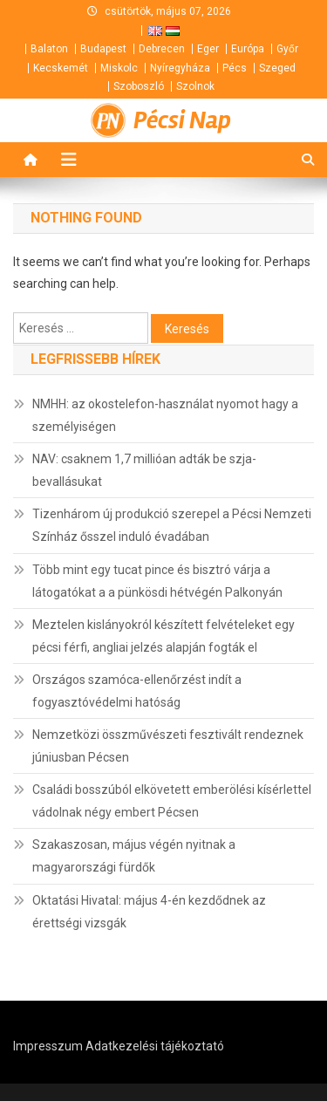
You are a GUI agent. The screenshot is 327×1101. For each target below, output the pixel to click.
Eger (208, 49)
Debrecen (162, 49)
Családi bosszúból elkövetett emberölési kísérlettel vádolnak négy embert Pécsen (171, 801)
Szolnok (195, 86)
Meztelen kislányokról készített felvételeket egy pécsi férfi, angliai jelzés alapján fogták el (163, 636)
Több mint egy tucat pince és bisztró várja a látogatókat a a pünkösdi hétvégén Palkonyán (157, 581)
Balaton (49, 49)
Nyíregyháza (180, 68)
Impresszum (48, 1046)
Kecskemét (60, 68)
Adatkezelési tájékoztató (154, 1046)
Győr (287, 49)
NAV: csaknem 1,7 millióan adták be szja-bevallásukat (144, 470)
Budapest (103, 49)
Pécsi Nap (182, 120)
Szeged (277, 68)
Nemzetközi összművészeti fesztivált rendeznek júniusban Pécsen (167, 746)
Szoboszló (138, 86)
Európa (247, 49)
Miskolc (119, 68)
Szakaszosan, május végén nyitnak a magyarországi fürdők (133, 856)
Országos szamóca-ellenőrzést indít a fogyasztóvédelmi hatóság (137, 691)
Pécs (234, 68)
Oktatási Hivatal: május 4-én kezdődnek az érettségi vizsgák (149, 911)
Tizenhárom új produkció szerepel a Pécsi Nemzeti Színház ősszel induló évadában (171, 525)
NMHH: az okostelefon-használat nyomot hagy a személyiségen (165, 415)
